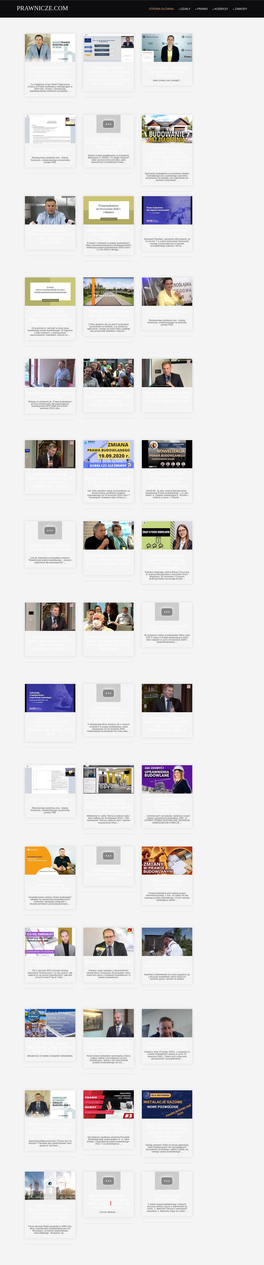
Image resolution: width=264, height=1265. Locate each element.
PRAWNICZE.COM (43, 8)
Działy (185, 7)
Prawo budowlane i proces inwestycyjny (52, 389)
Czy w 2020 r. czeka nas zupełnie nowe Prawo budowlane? (171, 70)
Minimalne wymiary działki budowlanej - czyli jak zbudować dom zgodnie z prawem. (52, 1116)
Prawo (201, 7)
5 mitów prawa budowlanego (171, 1182)
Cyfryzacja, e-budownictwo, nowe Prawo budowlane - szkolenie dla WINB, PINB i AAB (52, 716)
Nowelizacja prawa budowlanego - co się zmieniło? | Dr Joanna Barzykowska (171, 553)
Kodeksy (220, 7)
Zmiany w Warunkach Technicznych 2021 (52, 951)
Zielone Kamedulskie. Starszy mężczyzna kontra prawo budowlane (171, 953)
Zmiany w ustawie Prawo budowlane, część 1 (52, 148)
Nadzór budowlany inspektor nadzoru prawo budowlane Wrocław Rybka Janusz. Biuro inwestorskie (52, 1198)
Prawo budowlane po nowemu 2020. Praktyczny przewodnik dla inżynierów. (112, 142)
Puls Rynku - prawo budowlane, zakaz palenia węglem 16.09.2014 (52, 1034)
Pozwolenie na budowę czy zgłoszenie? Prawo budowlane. (112, 311)
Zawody (240, 7)
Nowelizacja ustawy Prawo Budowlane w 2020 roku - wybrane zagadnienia (52, 232)
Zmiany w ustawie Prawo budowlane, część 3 (52, 791)
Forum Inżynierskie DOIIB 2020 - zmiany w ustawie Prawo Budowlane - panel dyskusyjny (111, 634)
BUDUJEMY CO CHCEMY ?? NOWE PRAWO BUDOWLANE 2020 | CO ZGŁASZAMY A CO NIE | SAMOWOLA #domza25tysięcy (171, 156)
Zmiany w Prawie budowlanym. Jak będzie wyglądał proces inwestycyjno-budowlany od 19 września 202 (111, 74)
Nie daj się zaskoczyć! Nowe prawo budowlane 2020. (52, 542)
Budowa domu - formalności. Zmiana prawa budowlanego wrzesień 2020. (111, 704)
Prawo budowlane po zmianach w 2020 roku (171, 1031)
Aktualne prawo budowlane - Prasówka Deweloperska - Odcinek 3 (111, 1116)
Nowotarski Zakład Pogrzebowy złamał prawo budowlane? (112, 863)
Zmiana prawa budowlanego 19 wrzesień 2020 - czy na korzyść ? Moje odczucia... (112, 473)
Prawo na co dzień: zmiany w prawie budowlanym (171, 873)
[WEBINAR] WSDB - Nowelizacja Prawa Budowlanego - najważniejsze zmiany (171, 473)
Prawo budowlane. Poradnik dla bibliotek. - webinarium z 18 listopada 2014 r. (112, 794)
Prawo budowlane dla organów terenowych (171, 228)
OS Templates (238, 1258)
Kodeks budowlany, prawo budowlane (112, 951)
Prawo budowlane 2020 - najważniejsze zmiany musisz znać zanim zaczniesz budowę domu (52, 72)
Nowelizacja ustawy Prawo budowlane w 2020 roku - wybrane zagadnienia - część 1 (52, 473)
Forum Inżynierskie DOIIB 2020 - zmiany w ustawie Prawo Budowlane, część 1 (171, 393)
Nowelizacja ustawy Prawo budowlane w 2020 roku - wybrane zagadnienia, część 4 (171, 714)
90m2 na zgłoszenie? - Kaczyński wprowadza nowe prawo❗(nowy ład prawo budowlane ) (111, 1186)
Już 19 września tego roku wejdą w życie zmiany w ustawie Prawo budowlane (112, 1034)
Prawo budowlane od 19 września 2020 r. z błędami (112, 230)
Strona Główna (160, 7)
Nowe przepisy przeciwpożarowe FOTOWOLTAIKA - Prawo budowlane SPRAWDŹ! (52, 875)
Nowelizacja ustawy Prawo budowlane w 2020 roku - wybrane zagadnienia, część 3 (52, 634)
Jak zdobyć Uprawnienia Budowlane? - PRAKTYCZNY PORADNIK (171, 794)
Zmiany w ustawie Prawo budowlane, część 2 (171, 309)
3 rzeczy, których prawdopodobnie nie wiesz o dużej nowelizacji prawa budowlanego (52, 312)
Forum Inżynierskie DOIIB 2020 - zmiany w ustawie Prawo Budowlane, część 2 (111, 553)
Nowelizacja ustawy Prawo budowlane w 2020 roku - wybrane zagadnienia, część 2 (111, 393)
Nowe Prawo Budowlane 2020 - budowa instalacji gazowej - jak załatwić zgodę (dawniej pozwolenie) (171, 1118)
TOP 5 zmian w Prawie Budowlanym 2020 (171, 620)
